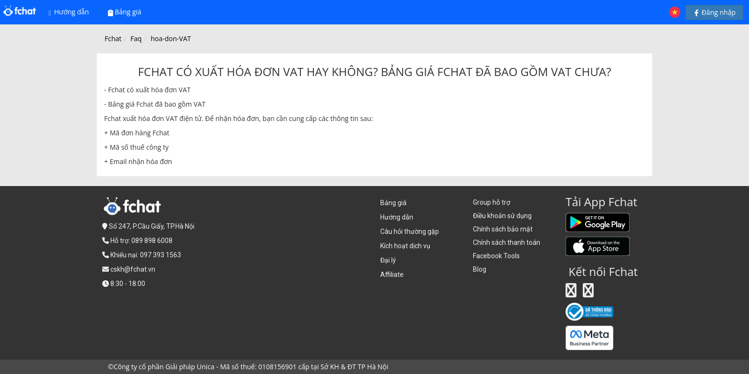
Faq (136, 38)
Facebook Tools (496, 256)
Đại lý (388, 260)
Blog (479, 269)
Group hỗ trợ (491, 202)
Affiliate (392, 274)
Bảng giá (124, 11)
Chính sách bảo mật (503, 229)
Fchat (113, 38)
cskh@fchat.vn (132, 269)
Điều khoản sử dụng (502, 216)
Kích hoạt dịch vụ (405, 246)
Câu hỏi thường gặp (409, 231)
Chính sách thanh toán (506, 242)
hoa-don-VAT (170, 38)
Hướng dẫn (69, 12)
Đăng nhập (714, 12)
